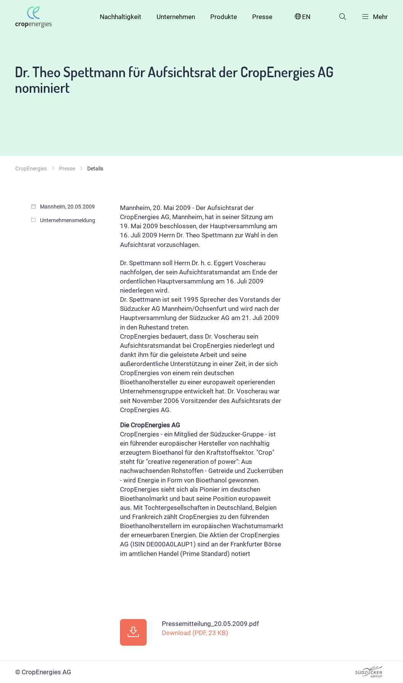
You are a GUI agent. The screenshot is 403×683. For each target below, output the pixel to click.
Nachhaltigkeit (120, 17)
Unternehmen (176, 17)
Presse (262, 17)
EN (302, 17)
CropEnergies (31, 169)
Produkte (223, 17)
